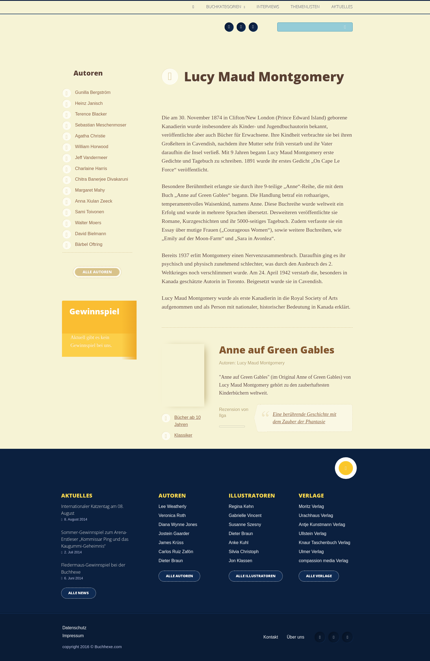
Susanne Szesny (245, 524)
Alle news (78, 593)
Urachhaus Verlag (316, 515)
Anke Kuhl (238, 542)
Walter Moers (88, 222)
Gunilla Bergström (93, 92)
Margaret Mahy (90, 190)
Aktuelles (342, 7)
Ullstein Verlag (312, 533)
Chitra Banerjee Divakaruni (101, 179)
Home (195, 7)
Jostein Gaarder (174, 533)
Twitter (253, 26)
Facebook (241, 26)
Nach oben (346, 468)
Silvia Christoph (244, 551)
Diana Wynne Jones (178, 524)
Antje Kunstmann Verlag (322, 524)
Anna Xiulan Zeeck (93, 201)
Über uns (295, 637)
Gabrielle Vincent (245, 515)
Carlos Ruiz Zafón (176, 551)
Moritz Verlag (311, 506)
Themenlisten (305, 7)
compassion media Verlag (323, 560)
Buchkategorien (224, 7)
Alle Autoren (97, 271)
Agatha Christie (90, 135)
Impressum (73, 635)
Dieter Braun (171, 560)
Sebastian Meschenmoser (100, 124)
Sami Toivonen (89, 211)
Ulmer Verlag (311, 551)
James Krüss (171, 542)
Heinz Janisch (89, 103)
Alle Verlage (319, 576)
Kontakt (270, 637)
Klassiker (183, 435)
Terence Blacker (91, 113)
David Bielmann (90, 233)
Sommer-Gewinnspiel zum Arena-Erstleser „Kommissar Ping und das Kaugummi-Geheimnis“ (94, 539)
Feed (229, 26)
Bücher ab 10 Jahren (187, 421)
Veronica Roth (172, 515)
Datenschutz (75, 627)
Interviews (268, 7)
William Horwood (91, 146)
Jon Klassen (240, 560)
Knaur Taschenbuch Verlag (324, 542)
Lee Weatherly (172, 506)
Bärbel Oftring (89, 244)
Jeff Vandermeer (91, 157)
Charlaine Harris (91, 168)
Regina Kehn (241, 506)
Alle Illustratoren (256, 576)
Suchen (346, 27)
